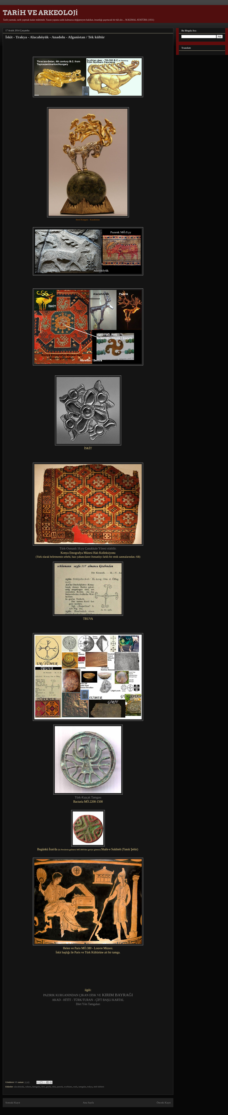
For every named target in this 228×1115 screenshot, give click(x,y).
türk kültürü (99, 1086)
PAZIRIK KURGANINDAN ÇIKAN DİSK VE (72, 995)
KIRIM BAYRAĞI (117, 995)
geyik (48, 1086)
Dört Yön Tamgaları (88, 1004)
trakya (90, 1086)
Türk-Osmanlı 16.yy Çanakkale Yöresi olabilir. (88, 548)
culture (28, 1086)
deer (43, 1086)
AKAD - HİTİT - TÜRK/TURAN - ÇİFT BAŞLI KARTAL (88, 1000)
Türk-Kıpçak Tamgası (88, 797)
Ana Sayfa (88, 1102)
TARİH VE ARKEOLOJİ (40, 13)
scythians (68, 1086)
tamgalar (82, 1086)
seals (75, 1086)
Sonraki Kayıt (12, 1102)
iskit (54, 1086)
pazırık (60, 1086)
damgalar (36, 1086)
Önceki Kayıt (164, 1102)
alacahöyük (19, 1086)
